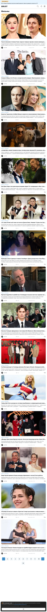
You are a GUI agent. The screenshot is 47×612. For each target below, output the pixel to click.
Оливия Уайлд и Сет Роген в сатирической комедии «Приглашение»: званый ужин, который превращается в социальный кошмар (23, 78)
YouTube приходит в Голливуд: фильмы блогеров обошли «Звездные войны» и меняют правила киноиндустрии (23, 367)
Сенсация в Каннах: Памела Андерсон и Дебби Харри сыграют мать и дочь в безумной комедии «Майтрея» (23, 547)
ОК (23, 609)
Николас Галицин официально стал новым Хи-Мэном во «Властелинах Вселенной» (23, 331)
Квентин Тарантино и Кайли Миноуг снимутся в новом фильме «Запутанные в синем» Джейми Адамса (23, 114)
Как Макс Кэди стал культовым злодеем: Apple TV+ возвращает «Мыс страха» (23, 186)
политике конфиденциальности (20, 604)
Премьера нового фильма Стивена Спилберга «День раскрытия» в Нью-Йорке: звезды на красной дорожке (23, 258)
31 (23, 563)
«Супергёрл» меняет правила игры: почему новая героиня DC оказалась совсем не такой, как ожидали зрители (23, 150)
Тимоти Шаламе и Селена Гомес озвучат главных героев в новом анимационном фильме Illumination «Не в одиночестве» (23, 42)
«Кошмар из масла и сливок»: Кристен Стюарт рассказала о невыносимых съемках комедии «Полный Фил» (23, 511)
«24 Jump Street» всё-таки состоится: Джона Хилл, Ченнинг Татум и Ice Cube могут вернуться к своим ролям (23, 222)
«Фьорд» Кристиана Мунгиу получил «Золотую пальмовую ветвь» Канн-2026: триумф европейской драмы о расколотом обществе (23, 439)
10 (38, 559)
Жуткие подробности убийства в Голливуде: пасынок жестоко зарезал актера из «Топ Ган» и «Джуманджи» (23, 294)
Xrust (4, 6)
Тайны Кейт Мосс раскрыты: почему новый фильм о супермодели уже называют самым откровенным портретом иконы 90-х (23, 403)
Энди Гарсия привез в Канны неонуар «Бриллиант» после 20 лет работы (22, 475)
